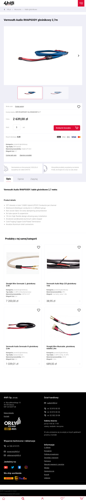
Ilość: (7, 127)
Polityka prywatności (51, 454)
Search (23, 498)
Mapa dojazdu (9, 413)
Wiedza (46, 468)
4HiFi (10, 3)
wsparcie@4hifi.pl (13, 452)
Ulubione (78, 107)
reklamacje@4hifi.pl (14, 455)
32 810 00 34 (55, 412)
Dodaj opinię (19, 106)
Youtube (6, 467)
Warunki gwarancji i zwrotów (54, 464)
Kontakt (6, 416)
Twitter (13, 467)
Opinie (21, 179)
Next (79, 56)
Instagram (26, 467)
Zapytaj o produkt (26, 155)
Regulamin (48, 451)
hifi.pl (9, 9)
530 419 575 (14, 446)
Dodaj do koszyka (63, 128)
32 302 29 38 (55, 415)
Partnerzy (47, 461)
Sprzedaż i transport (51, 458)
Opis (7, 178)
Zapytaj (33, 178)
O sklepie (47, 447)
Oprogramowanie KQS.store (10, 494)
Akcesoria (17, 9)
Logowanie (42, 498)
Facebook (19, 467)
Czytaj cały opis (11, 155)
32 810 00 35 (55, 408)
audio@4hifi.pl (52, 403)
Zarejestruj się (49, 471)
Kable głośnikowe (31, 9)
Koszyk (46, 475)
